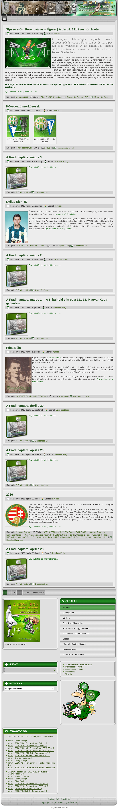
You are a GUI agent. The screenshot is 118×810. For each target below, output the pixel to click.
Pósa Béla (13, 347)
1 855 (26, 593)
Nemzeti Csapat (23, 532)
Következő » (38, 593)
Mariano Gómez (22, 776)
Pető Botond (55, 535)
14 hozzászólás (101, 97)
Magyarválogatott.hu (17, 772)
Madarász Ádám (42, 535)
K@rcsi (58, 206)
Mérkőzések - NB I (73, 667)
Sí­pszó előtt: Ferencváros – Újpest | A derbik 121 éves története (52, 29)
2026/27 (60, 532)
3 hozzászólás (41, 338)
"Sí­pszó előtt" (46, 97)
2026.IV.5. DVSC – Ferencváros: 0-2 (31, 791)
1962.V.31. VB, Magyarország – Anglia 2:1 (30, 737)
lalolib (56, 33)
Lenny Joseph (21, 741)
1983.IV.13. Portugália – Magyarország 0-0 (28, 773)
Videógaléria (68, 613)
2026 (53, 532)
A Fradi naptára (23, 192)
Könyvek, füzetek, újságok (74, 644)
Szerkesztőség (61, 161)
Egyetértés (65, 799)
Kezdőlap (67, 607)
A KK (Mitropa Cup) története (75, 628)
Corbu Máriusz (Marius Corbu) (28, 788)
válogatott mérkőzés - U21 (96, 537)
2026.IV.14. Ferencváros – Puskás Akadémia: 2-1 (31, 764)
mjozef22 (58, 110)
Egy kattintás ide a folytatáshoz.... (21, 91)
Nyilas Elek (64, 246)
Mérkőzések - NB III (74, 669)
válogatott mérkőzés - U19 (71, 537)
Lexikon (66, 618)
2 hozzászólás (41, 441)
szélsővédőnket (56, 357)
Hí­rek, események (24, 148)
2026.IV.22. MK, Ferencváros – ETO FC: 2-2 (34, 748)
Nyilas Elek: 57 (17, 201)
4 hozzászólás (41, 192)
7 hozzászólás (80, 246)
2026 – (11, 494)
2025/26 (48, 148)
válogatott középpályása (65, 214)
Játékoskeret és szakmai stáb (78, 664)
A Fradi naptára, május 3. (24, 157)
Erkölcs (51, 799)
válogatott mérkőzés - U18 (47, 537)
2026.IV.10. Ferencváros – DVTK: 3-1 (31, 783)
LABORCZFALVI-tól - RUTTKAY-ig (31, 246)
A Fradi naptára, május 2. (24, 255)
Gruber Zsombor (97, 532)
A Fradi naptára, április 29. (25, 450)
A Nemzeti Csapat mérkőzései (76, 633)
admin (10, 741)
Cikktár (66, 639)
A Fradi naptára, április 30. (25, 405)
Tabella (68, 674)
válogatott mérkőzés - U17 (23, 537)
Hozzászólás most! (65, 148)
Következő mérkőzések (23, 106)
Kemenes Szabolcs (15, 535)
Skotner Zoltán (68, 535)
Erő (57, 799)
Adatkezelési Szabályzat (73, 654)
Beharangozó (22, 97)
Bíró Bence (70, 532)
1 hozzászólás (41, 485)
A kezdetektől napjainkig (73, 623)
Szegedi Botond (83, 535)
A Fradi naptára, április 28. (25, 549)
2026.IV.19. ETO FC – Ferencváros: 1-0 (32, 753)
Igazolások (70, 672)
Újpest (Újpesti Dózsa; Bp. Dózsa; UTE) (70, 97)
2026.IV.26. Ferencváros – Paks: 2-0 (31, 743)
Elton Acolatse (21, 781)
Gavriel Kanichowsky (24, 758)
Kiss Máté (29, 535)
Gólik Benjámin (82, 532)
